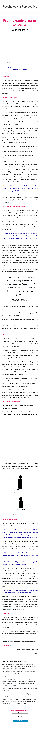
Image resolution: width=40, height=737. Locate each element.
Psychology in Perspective (20, 6)
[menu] (36, 12)
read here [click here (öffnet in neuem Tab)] (19, 67)
